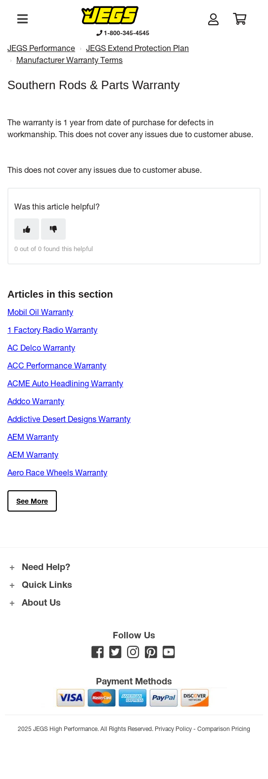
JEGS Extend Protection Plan (137, 47)
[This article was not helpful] (53, 229)
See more (32, 501)
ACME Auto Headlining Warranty (65, 383)
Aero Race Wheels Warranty (57, 472)
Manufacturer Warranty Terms (69, 59)
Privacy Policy (173, 728)
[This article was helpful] (26, 229)
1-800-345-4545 (122, 32)
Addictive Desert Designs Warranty (69, 418)
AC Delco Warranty (41, 347)
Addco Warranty (35, 401)
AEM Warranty (32, 436)
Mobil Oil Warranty (40, 311)
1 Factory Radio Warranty (52, 329)
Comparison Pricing (223, 728)
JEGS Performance (41, 47)
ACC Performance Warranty (56, 365)
